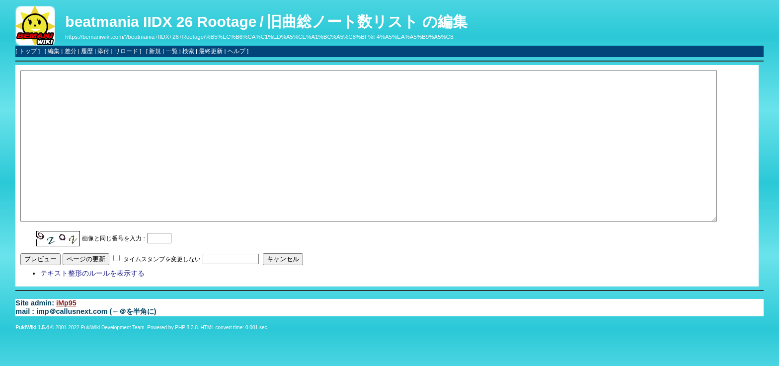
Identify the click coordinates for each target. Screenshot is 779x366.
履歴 (87, 51)
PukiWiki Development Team (113, 357)
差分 (71, 51)
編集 (54, 51)
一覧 (172, 51)
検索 (188, 51)
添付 (103, 51)
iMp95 (66, 333)
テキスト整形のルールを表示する (92, 303)
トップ (28, 51)
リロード (126, 51)
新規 (155, 51)
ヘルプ (236, 51)
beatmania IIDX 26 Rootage (160, 21)
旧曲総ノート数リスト (342, 21)
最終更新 (211, 51)
